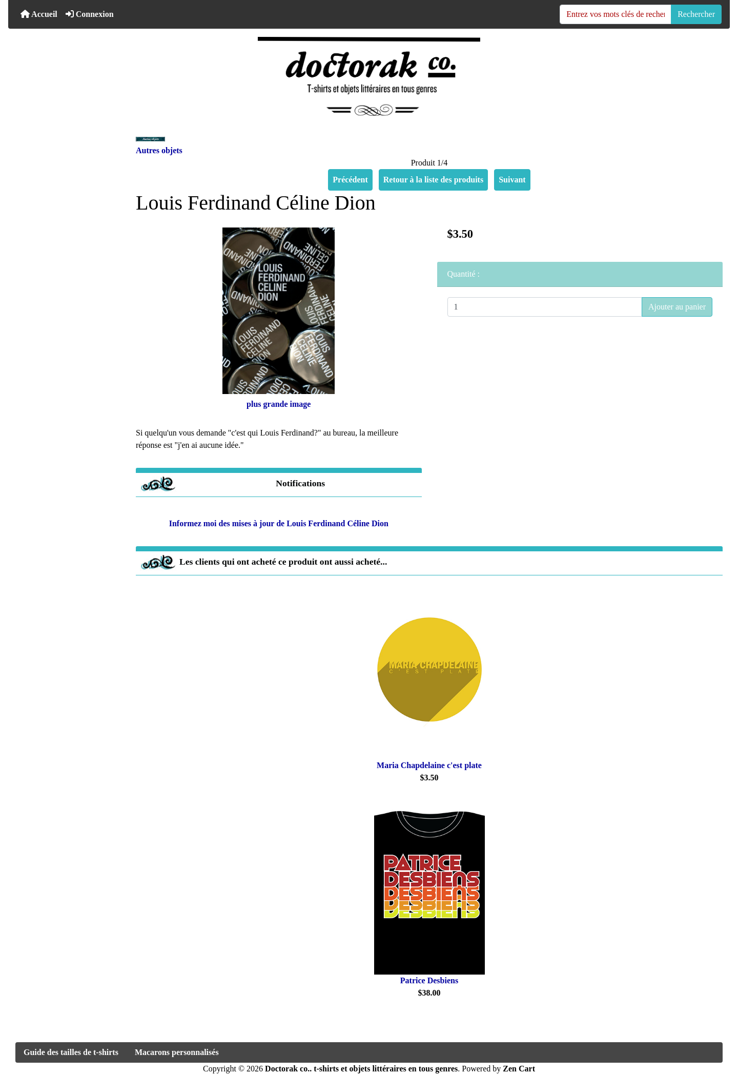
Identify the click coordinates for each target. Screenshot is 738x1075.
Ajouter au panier (677, 306)
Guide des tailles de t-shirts (71, 1052)
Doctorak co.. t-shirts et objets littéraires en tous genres (361, 1068)
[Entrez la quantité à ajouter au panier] (545, 307)
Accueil (38, 14)
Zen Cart (519, 1068)
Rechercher (696, 14)
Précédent (350, 179)
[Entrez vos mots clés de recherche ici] (615, 14)
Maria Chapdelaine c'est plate (429, 765)
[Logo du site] (369, 76)
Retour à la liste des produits (433, 179)
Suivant (512, 179)
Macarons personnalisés (177, 1052)
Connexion (90, 14)
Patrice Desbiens (429, 980)
